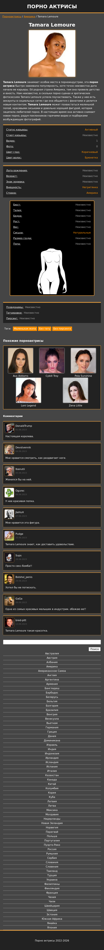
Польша (52, 836)
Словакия (52, 862)
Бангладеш (52, 688)
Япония (52, 927)
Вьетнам (52, 723)
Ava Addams (20, 375)
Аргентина (52, 679)
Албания (52, 662)
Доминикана (52, 740)
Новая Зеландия (52, 823)
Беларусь (52, 697)
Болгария (52, 705)
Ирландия (52, 757)
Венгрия (52, 714)
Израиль (52, 744)
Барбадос (52, 692)
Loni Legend (28, 405)
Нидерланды (52, 818)
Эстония (52, 914)
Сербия (52, 857)
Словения (52, 866)
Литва (52, 805)
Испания (52, 766)
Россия (52, 849)
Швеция (52, 910)
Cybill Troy (52, 375)
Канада (52, 779)
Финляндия (51, 888)
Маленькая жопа (25, 328)
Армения (52, 683)
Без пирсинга (62, 328)
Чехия (52, 897)
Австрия (52, 657)
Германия (52, 727)
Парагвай (52, 831)
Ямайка (52, 923)
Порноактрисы (11, 16)
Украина (51, 879)
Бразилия (52, 710)
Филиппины (52, 884)
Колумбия (52, 788)
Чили (52, 901)
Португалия (52, 840)
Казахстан (52, 775)
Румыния (52, 853)
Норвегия (52, 827)
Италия (52, 770)
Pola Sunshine (83, 375)
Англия (52, 675)
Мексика (52, 810)
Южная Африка (52, 918)
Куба (52, 797)
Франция (52, 892)
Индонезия (52, 753)
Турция (52, 875)
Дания (52, 736)
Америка (29, 16)
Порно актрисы (52, 6)
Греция (52, 731)
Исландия (52, 762)
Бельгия (52, 701)
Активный (91, 129)
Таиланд (52, 871)
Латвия (52, 801)
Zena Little (75, 405)
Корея (52, 792)
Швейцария (52, 905)
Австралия (52, 653)
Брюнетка (91, 157)
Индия (52, 749)
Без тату (44, 328)
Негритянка (90, 187)
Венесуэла (52, 718)
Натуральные (82, 232)
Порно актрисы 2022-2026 (52, 940)
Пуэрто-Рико (52, 844)
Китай (52, 784)
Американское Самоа (52, 670)
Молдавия (51, 814)
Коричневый (90, 152)
